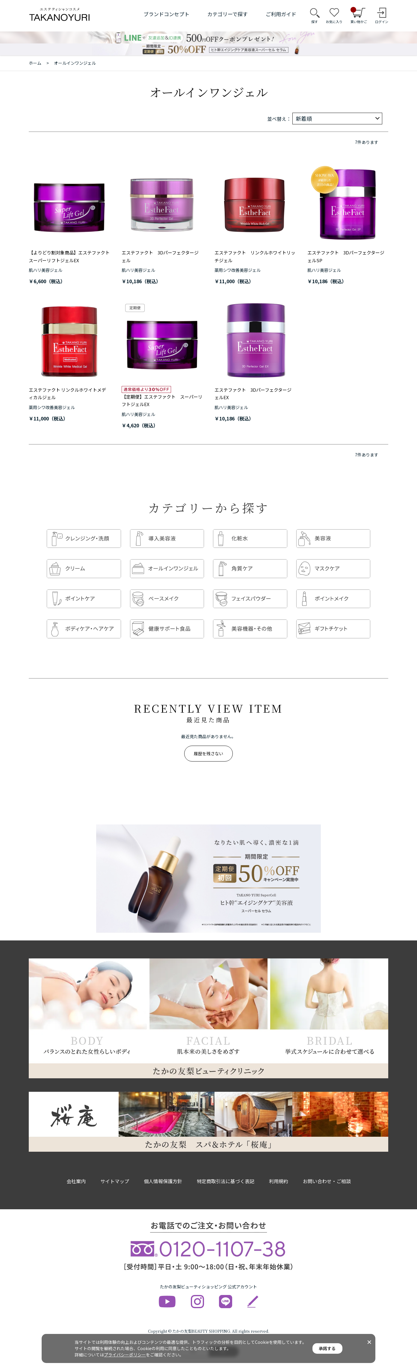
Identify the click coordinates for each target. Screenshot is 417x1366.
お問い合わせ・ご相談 (327, 1169)
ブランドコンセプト (166, 14)
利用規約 (278, 1169)
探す (314, 21)
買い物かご (358, 15)
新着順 (304, 118)
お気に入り (334, 21)
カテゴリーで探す (227, 14)
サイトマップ (114, 1169)
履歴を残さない (208, 741)
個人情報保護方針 (163, 1169)
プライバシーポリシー (125, 1355)
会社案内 (76, 1169)
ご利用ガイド (281, 14)
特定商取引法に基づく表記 (225, 1169)
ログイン (381, 21)
